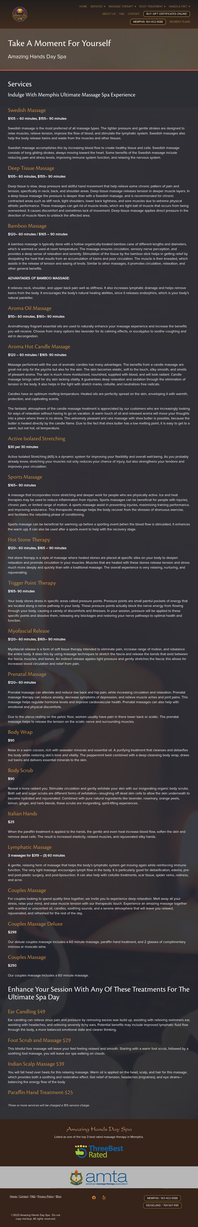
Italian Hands (22, 813)
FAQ (121, 14)
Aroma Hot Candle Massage (39, 346)
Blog (58, 1196)
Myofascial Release (29, 630)
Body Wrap (20, 732)
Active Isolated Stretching (36, 438)
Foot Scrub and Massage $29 (39, 1040)
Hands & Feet (179, 6)
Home (83, 6)
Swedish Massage (27, 110)
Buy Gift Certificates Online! (166, 14)
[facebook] (94, 1198)
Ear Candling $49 (26, 1011)
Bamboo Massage (27, 225)
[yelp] (104, 1198)
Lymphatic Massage (30, 847)
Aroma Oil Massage (29, 308)
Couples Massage (27, 890)
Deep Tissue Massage (31, 168)
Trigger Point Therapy (32, 582)
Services (97, 6)
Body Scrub (20, 770)
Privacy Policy (46, 1196)
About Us (109, 14)
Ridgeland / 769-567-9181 (162, 1205)
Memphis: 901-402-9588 (148, 22)
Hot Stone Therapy (29, 539)
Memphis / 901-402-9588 (162, 1198)
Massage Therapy (122, 6)
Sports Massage (25, 476)
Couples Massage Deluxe (35, 923)
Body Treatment (152, 6)
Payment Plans (179, 22)
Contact (134, 14)
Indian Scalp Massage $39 (36, 1063)
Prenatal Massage (27, 674)
